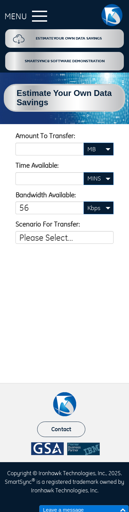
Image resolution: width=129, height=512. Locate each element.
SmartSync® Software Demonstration (65, 61)
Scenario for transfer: (47, 224)
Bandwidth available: (45, 195)
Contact (61, 429)
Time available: (36, 165)
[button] (24, 18)
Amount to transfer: (45, 136)
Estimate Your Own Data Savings (57, 39)
